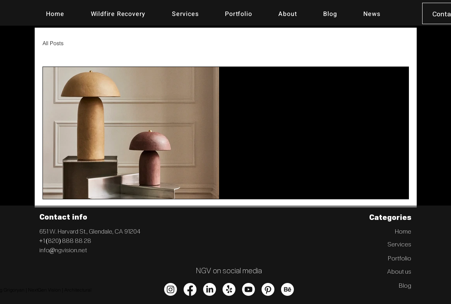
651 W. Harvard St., (64, 231)
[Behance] (287, 289)
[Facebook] (190, 289)
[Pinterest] (268, 289)
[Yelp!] (229, 289)
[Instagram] (170, 289)
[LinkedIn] (209, 289)
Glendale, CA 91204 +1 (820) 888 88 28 (89, 236)
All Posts (53, 43)
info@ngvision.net (63, 249)
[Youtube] (248, 289)
